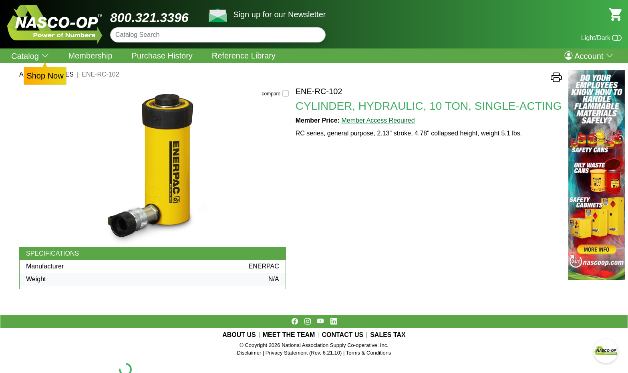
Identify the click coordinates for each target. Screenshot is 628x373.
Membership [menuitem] (90, 56)
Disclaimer (249, 353)
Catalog (30, 56)
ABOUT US (239, 335)
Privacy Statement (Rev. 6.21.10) (304, 353)
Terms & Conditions (368, 353)
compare (271, 94)
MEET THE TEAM (289, 335)
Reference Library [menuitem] (244, 56)
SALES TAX (388, 335)
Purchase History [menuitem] (162, 56)
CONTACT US (342, 335)
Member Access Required (378, 120)
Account (589, 56)
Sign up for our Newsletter (279, 14)
